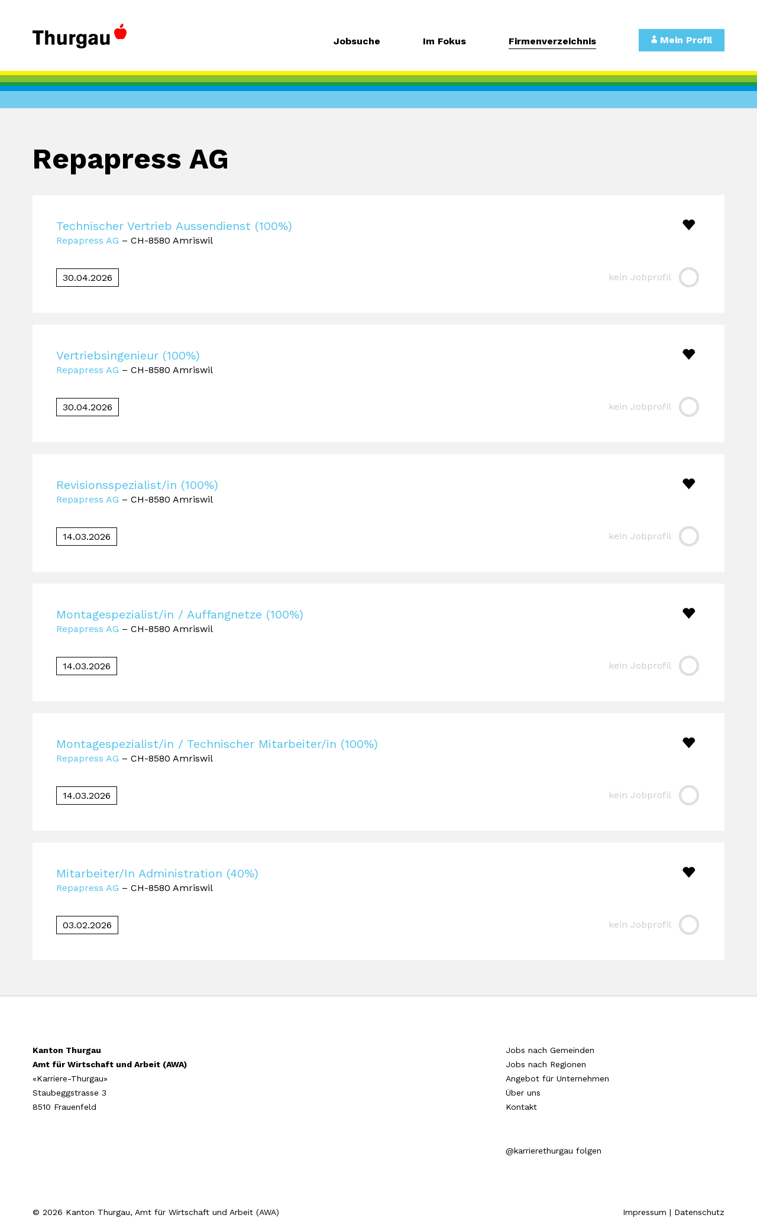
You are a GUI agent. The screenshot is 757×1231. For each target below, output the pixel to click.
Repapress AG (87, 240)
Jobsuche (357, 42)
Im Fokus (444, 42)
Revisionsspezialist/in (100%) (137, 485)
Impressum (645, 1212)
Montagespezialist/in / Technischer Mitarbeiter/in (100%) (217, 744)
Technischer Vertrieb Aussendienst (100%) (174, 226)
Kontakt (521, 1107)
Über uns (523, 1092)
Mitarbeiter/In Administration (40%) (157, 873)
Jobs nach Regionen (546, 1064)
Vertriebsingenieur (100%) (128, 355)
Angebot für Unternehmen (557, 1078)
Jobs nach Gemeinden (550, 1050)
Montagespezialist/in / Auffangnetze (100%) (179, 614)
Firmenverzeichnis (552, 42)
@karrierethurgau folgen (553, 1150)
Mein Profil (681, 40)
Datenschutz (699, 1212)
